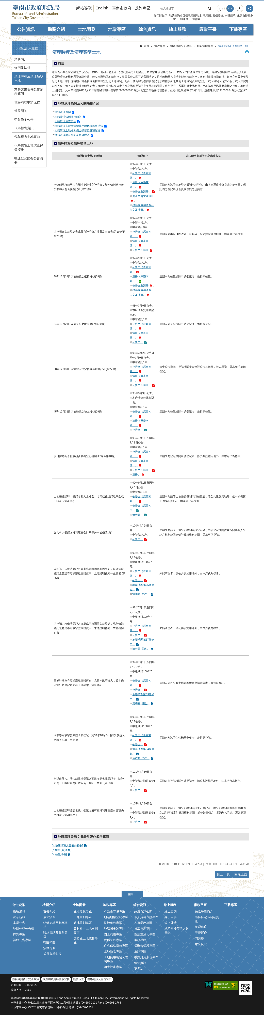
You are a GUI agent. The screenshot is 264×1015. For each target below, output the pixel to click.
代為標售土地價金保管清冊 (28, 147)
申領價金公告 (24, 119)
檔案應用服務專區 (146, 957)
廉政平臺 (208, 29)
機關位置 (78, 979)
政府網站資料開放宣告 (56, 979)
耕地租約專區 (113, 923)
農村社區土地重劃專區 (86, 930)
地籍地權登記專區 (181, 46)
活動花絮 (49, 948)
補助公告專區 (22, 940)
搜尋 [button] (210, 8)
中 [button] (230, 8)
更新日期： (17, 985)
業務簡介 (20, 59)
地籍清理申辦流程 (27, 102)
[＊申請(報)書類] (61, 850)
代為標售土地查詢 (27, 136)
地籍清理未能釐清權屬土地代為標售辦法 (79, 125)
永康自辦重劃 (245, 15)
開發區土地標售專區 (86, 940)
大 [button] (239, 8)
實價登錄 (217, 15)
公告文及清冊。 (141, 191)
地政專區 (117, 29)
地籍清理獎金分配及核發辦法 (72, 135)
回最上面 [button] (240, 874)
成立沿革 (49, 917)
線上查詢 (170, 911)
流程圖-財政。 (140, 703)
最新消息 (19, 911)
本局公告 (19, 923)
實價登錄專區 (113, 940)
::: (12, 42)
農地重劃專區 (83, 923)
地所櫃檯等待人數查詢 (176, 930)
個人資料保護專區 (146, 917)
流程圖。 (137, 514)
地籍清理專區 (27, 48)
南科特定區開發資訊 (207, 919)
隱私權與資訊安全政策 (25, 979)
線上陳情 (170, 923)
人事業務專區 (143, 923)
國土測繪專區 (113, 934)
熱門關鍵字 (160, 15)
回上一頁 (223, 874)
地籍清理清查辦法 (65, 121)
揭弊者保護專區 (144, 945)
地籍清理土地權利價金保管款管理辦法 (77, 130)
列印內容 (247, 52)
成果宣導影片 (52, 954)
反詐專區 (143, 8)
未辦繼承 (230, 15)
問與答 (199, 938)
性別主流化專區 (144, 934)
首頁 (146, 46)
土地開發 (182, 19)
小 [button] (221, 8)
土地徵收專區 (113, 951)
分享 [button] (249, 8)
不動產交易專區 (114, 911)
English (101, 8)
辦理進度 (201, 927)
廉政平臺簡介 (204, 911)
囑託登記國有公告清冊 (28, 160)
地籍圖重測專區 (114, 928)
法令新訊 (19, 917)
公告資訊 (26, 29)
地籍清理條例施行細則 (68, 116)
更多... (138, 968)
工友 (173, 19)
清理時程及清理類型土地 (28, 79)
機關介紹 (56, 29)
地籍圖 (207, 15)
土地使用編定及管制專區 (116, 959)
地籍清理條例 (63, 112)
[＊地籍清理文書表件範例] (67, 845)
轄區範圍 (49, 942)
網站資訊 (140, 963)
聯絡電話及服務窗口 (55, 934)
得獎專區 (19, 934)
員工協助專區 (143, 928)
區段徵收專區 (83, 911)
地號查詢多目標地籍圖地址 (185, 15)
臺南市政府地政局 (43, 12)
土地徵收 (195, 19)
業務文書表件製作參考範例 (28, 92)
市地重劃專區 (83, 917)
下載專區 (238, 29)
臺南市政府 (121, 8)
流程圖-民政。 (140, 594)
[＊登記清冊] (59, 854)
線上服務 (177, 29)
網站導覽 (84, 8)
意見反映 (201, 944)
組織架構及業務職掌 (55, 925)
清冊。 (136, 474)
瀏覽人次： (17, 989)
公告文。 (137, 342)
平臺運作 (201, 932)
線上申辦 (170, 917)
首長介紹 (49, 911)
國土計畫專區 (113, 967)
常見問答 (20, 111)
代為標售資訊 (24, 128)
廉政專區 (140, 940)
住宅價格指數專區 (116, 945)
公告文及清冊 (140, 250)
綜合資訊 (147, 29)
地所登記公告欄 (23, 928)
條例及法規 (22, 68)
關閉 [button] (130, 894)
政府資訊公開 (143, 911)
